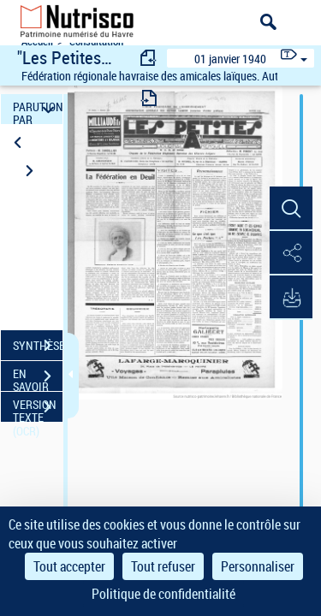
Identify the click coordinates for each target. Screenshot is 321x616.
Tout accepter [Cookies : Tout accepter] (69, 566)
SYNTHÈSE (37, 346)
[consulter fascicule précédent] (148, 58)
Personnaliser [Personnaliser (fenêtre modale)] (257, 566)
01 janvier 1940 (230, 58)
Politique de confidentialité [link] (163, 593)
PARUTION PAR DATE (37, 109)
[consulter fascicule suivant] (148, 98)
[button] (291, 209)
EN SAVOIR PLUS (37, 378)
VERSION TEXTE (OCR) (37, 409)
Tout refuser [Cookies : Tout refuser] (163, 566)
